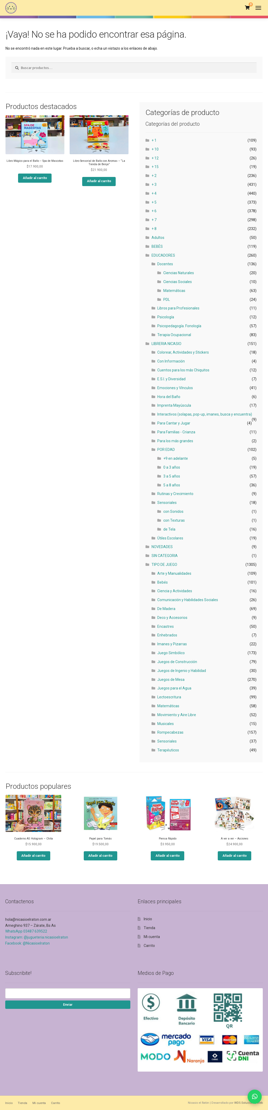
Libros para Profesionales (178, 308)
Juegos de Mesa (171, 679)
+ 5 (154, 202)
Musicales (165, 724)
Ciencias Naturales (178, 273)
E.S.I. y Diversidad (171, 379)
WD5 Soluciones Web (248, 1103)
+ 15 (155, 167)
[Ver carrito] (247, 7)
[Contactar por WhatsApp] (255, 1097)
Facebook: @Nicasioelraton (27, 943)
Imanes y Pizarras (172, 644)
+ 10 (155, 149)
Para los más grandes (175, 441)
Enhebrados (167, 635)
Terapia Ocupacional (174, 335)
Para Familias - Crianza (176, 432)
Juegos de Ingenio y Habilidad (181, 671)
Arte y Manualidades (174, 573)
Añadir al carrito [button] (35, 178)
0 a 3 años (171, 467)
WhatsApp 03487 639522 (26, 931)
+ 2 (154, 176)
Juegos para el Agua (174, 688)
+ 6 (154, 211)
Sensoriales (167, 503)
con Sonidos (173, 511)
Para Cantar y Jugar (173, 423)
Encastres (165, 626)
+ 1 (154, 140)
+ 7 (154, 220)
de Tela (169, 529)
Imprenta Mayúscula (174, 405)
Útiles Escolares (170, 538)
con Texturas (174, 520)
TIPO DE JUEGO (164, 564)
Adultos (158, 237)
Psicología (165, 317)
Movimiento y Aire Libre (176, 715)
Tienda (149, 928)
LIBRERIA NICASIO (166, 344)
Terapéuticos (168, 750)
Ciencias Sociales (177, 282)
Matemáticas (174, 291)
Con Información (171, 361)
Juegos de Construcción (177, 662)
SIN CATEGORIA (165, 556)
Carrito (149, 946)
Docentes (165, 264)
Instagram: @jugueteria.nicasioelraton (36, 937)
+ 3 (154, 184)
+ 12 (155, 158)
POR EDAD (166, 449)
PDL (166, 299)
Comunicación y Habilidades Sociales (187, 600)
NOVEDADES (162, 547)
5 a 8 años (171, 485)
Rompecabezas (170, 732)
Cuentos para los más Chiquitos (183, 370)
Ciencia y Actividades (174, 591)
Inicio (148, 919)
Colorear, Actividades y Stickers (183, 352)
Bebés (162, 582)
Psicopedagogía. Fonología (179, 326)
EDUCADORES (163, 255)
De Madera (166, 609)
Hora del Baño (168, 397)
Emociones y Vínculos (175, 388)
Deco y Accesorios (172, 618)
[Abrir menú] (258, 7)
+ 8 (154, 229)
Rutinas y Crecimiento (175, 494)
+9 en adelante (175, 458)
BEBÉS (157, 246)
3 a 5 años (171, 476)
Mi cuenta (152, 937)
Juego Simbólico (171, 653)
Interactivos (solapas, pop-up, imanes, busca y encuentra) (204, 414)
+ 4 (154, 193)
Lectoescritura (169, 697)
